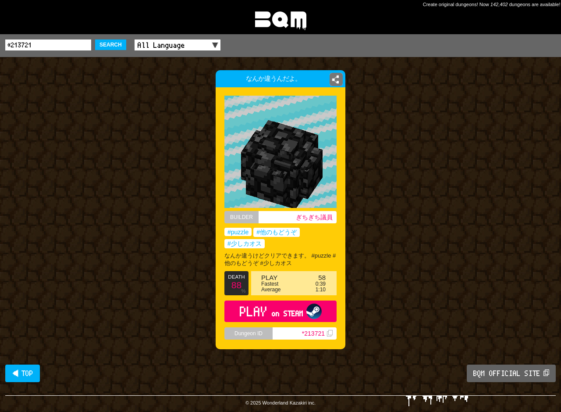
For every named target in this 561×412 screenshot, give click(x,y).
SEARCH (110, 45)
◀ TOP (22, 373)
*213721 (317, 333)
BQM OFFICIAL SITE (511, 373)
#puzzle (238, 232)
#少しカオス (244, 243)
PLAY (281, 311)
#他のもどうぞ (276, 232)
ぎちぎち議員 (314, 217)
